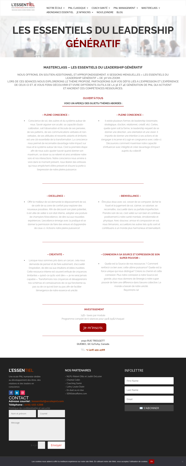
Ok (151, 461)
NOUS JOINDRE (105, 12)
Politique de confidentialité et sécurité (29, 408)
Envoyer (56, 445)
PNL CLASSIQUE (77, 8)
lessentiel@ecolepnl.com (48, 401)
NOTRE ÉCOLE (54, 8)
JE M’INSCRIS (84, 12)
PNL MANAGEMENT (124, 8)
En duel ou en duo (75, 390)
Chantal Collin (73, 380)
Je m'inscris (93, 327)
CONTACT (19, 397)
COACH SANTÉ (99, 8)
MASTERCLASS (149, 8)
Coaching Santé (74, 383)
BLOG (120, 12)
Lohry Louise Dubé (75, 387)
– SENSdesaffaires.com (76, 393)
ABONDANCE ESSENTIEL (60, 12)
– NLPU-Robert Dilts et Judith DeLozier (83, 376)
